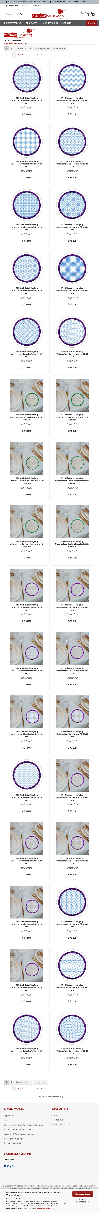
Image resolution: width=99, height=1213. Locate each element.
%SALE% (91, 23)
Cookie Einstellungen (13, 1143)
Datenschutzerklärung (44, 1208)
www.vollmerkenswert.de (16, 43)
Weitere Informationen (82, 1200)
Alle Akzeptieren (83, 1194)
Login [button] (25, 6)
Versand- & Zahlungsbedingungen (19, 1134)
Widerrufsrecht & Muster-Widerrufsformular (23, 1125)
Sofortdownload (58, 1120)
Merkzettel (36, 6)
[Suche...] (21, 14)
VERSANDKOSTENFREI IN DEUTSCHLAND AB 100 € (68, 2)
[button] (12, 6)
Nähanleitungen (50, 23)
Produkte (66, 23)
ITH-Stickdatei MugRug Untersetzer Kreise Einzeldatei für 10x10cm (72, 417)
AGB (6, 1120)
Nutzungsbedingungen (14, 1138)
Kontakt (54, 1115)
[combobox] (23, 48)
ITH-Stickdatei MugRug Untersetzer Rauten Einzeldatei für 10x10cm (27, 480)
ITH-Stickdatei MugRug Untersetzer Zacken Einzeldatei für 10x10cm (72, 480)
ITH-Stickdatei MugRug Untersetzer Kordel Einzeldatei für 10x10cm (26, 417)
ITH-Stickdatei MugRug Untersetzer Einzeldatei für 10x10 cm (26, 100)
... (31, 54)
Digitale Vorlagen (13, 23)
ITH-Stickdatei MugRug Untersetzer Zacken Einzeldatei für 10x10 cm (72, 544)
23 (36, 54)
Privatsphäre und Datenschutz (17, 1129)
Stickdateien (32, 23)
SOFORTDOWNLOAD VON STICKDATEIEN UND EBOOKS (26, 2)
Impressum (9, 1115)
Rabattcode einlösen (60, 1124)
